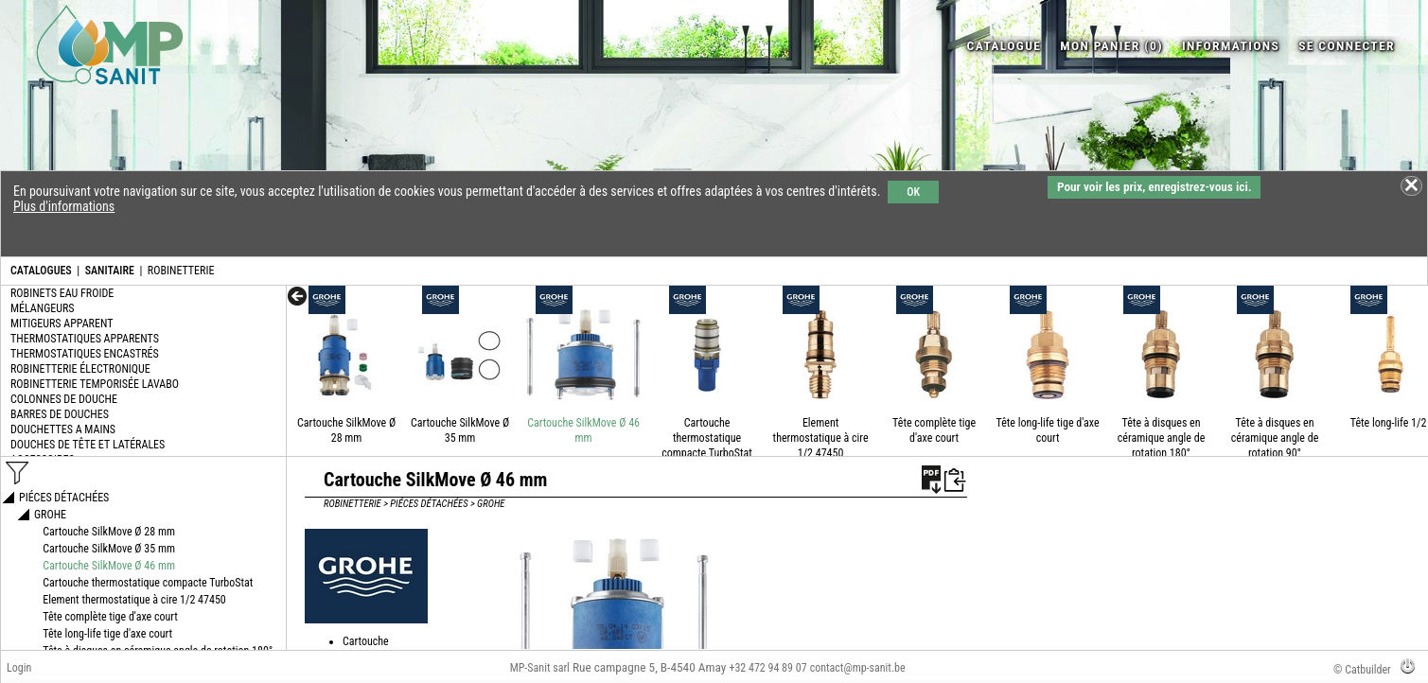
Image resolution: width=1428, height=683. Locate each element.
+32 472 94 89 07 (767, 667)
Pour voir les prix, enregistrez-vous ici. (1154, 187)
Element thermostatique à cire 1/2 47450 (821, 438)
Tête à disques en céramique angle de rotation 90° (1275, 438)
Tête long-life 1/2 (1388, 422)
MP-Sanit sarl (540, 667)
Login (19, 667)
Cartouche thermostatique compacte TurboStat (706, 438)
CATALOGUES (41, 270)
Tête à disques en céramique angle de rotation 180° (1162, 438)
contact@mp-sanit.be (858, 667)
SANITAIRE (109, 270)
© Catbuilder (1362, 669)
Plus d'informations (64, 206)
